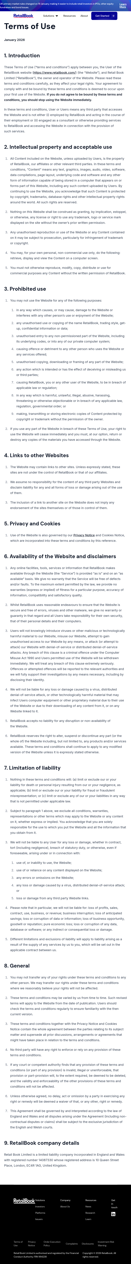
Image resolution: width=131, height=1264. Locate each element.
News (88, 1206)
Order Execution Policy (51, 1243)
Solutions (51, 16)
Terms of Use (18, 1243)
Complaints (72, 1243)
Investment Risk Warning (106, 1243)
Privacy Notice (84, 535)
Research (90, 1212)
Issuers (39, 1219)
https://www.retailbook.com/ (55, 72)
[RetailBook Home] (24, 16)
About (84, 16)
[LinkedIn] (114, 1214)
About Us (65, 1206)
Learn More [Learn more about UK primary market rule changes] (123, 5)
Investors (40, 1206)
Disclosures (88, 1243)
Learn (88, 1219)
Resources (69, 16)
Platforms (40, 1212)
